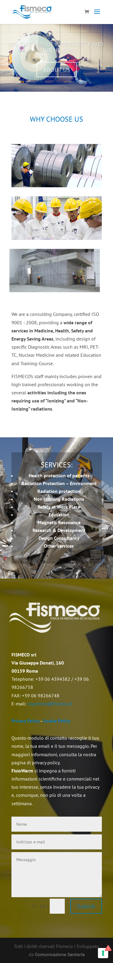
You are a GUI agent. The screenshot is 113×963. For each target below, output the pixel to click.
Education (59, 515)
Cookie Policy (57, 721)
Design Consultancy (59, 538)
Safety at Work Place (59, 507)
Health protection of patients (59, 475)
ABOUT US (56, 72)
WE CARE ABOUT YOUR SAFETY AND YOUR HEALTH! (56, 49)
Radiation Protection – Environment (59, 483)
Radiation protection (59, 491)
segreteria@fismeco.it (49, 704)
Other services (59, 546)
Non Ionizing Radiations (59, 499)
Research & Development (59, 530)
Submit (86, 906)
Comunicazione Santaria (60, 954)
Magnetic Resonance (59, 522)
